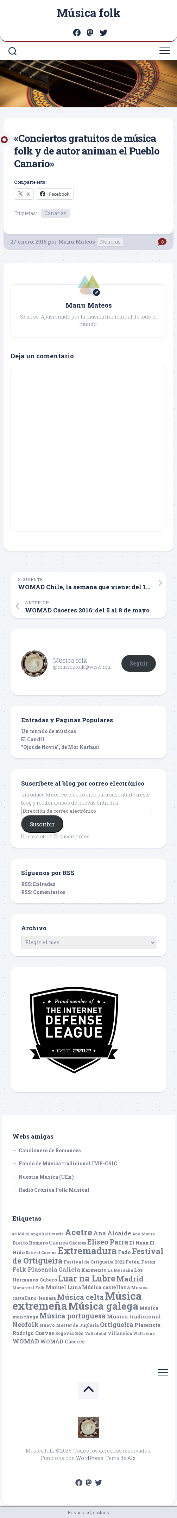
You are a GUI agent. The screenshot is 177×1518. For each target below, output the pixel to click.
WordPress (89, 1458)
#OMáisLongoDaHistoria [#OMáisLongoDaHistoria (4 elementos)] (38, 1234)
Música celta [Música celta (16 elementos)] (80, 1297)
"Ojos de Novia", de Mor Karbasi (60, 747)
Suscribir (42, 824)
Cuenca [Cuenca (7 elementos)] (58, 1242)
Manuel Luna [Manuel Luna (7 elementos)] (63, 1287)
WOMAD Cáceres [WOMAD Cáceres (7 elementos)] (62, 1341)
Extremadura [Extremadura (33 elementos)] (87, 1250)
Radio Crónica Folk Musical (54, 1189)
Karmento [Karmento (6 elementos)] (93, 1270)
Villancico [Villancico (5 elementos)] (120, 1333)
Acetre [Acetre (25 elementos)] (78, 1232)
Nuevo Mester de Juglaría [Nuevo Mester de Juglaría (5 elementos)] (69, 1325)
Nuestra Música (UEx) (46, 1176)
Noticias (110, 241)
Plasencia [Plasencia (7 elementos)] (147, 1325)
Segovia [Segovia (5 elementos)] (64, 1333)
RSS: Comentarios (43, 892)
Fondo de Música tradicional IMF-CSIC (68, 1163)
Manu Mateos (76, 241)
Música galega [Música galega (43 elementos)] (103, 1305)
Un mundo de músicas (48, 731)
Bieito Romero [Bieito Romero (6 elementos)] (30, 1243)
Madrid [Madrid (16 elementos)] (130, 1279)
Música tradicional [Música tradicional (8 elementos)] (134, 1316)
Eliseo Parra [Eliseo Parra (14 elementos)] (107, 1241)
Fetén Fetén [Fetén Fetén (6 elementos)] (141, 1262)
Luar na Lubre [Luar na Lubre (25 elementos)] (86, 1278)
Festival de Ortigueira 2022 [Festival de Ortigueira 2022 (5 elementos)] (94, 1262)
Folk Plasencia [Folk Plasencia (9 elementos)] (34, 1269)
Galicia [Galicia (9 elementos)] (69, 1269)
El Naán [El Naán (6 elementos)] (139, 1243)
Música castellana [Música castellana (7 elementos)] (106, 1287)
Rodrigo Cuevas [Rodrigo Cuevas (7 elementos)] (33, 1333)
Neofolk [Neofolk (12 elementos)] (25, 1324)
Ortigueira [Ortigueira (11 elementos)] (116, 1324)
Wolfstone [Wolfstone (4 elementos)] (144, 1333)
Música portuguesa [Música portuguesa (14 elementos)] (72, 1315)
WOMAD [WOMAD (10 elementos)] (25, 1341)
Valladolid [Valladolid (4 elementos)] (96, 1333)
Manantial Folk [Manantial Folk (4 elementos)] (28, 1287)
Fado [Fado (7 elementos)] (124, 1252)
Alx (131, 1458)
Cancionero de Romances (50, 1150)
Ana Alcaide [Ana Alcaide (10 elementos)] (112, 1233)
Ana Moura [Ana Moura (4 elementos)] (143, 1234)
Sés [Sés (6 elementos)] (79, 1333)
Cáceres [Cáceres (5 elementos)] (77, 1243)
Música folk (89, 12)
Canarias (55, 213)
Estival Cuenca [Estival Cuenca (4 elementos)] (41, 1252)
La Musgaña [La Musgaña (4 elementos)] (120, 1270)
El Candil (32, 739)
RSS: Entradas (38, 884)
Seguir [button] (138, 663)
